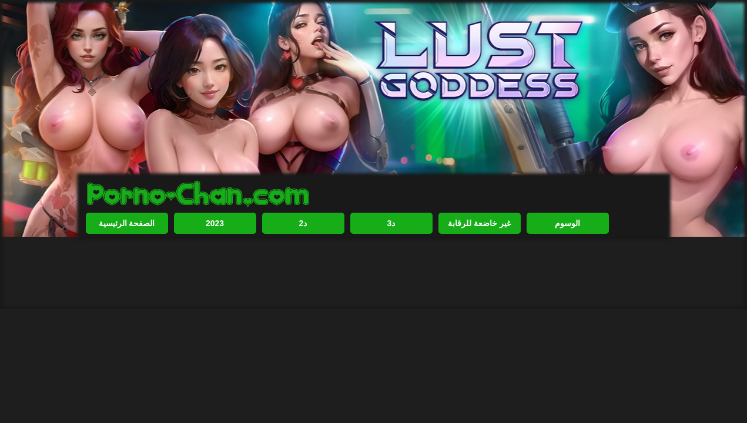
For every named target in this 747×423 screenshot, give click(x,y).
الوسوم (567, 223)
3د (391, 223)
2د (303, 223)
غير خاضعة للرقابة (479, 223)
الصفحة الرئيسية (127, 223)
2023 (215, 223)
